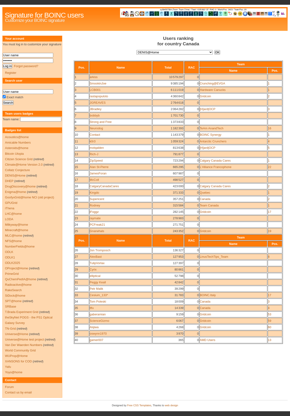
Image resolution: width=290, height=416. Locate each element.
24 (76, 224)
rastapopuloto (99, 96)
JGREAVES (98, 102)
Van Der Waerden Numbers (23, 345)
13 (76, 154)
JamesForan (98, 173)
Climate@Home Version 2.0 (24, 164)
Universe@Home (16, 334)
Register (10, 73)
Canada (205, 199)
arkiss (93, 77)
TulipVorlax (97, 263)
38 (76, 327)
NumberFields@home (20, 246)
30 (76, 276)
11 (76, 141)
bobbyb (95, 115)
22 (269, 167)
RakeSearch (13, 290)
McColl (94, 180)
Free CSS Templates (139, 405)
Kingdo (94, 192)
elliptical (95, 276)
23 (76, 218)
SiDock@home (15, 295)
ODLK (9, 252)
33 (76, 295)
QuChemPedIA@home (20, 279)
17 (76, 180)
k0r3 (93, 141)
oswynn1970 (98, 333)
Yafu (8, 367)
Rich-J (94, 154)
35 (76, 308)
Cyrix (93, 269)
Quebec (205, 192)
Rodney (95, 205)
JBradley (96, 109)
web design (171, 405)
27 (76, 256)
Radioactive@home (18, 284)
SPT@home (13, 301)
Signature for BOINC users (44, 15)
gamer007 (96, 340)
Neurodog (96, 128)
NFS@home (13, 241)
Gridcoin (205, 96)
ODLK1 (10, 257)
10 (76, 134)
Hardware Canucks (213, 90)
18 (76, 186)
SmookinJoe (98, 83)
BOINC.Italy (208, 295)
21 (76, 205)
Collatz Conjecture (17, 170)
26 (76, 250)
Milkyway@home (16, 224)
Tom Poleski (98, 301)
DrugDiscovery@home (20, 186)
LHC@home (13, 213)
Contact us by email (18, 392)
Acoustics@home (17, 137)
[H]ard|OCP (207, 109)
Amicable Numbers (18, 142)
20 (76, 199)
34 (76, 301)
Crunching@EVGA (212, 83)
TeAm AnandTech (211, 128)
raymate (95, 218)
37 (76, 321)
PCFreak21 (97, 224)
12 (76, 148)
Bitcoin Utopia (14, 153)
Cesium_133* (99, 295)
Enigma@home (15, 192)
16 (269, 128)
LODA (9, 219)
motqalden (97, 148)
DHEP (9, 181)
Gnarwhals (97, 231)
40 (76, 340)
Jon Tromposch (100, 250)
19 (76, 192)
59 (269, 321)
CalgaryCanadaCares (104, 186)
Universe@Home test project (24, 339)
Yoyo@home (13, 372)
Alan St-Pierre (99, 167)
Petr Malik (96, 288)
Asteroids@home (16, 148)
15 (76, 167)
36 (76, 314)
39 (76, 333)
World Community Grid (20, 350)
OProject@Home (16, 268)
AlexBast (96, 256)
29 (76, 269)
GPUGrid (11, 203)
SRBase (10, 306)
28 (76, 263)
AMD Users (207, 340)
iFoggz (94, 212)
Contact (95, 134)
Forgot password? (26, 66)
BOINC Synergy (210, 134)
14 (76, 160)
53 (269, 314)
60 (269, 327)
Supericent (97, 199)
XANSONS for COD (18, 361)
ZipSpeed (96, 160)
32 (76, 288)
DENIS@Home (15, 175)
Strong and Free (100, 122)
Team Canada (209, 205)
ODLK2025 (12, 263)
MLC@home (13, 235)
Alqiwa (94, 327)
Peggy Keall (98, 282)
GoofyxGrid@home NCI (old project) (29, 197)
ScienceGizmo (99, 321)
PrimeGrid (12, 274)
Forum (9, 387)
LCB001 (95, 90)
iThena (9, 208)
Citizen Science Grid (19, 159)
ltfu (92, 308)
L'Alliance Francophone (215, 167)
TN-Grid (10, 328)
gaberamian (98, 314)
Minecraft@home (16, 230)
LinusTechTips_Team (214, 256)
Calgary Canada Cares (215, 160)
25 (76, 231)
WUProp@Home (16, 356)
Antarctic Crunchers (213, 141)
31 (76, 282)
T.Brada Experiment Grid (21, 312)
